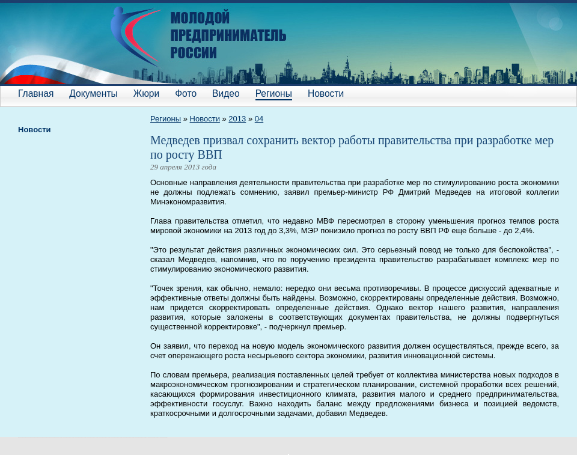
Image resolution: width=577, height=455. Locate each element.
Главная (35, 93)
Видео (226, 93)
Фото (186, 93)
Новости (326, 93)
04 (259, 118)
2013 (237, 118)
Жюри (146, 93)
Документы (93, 93)
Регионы (273, 93)
